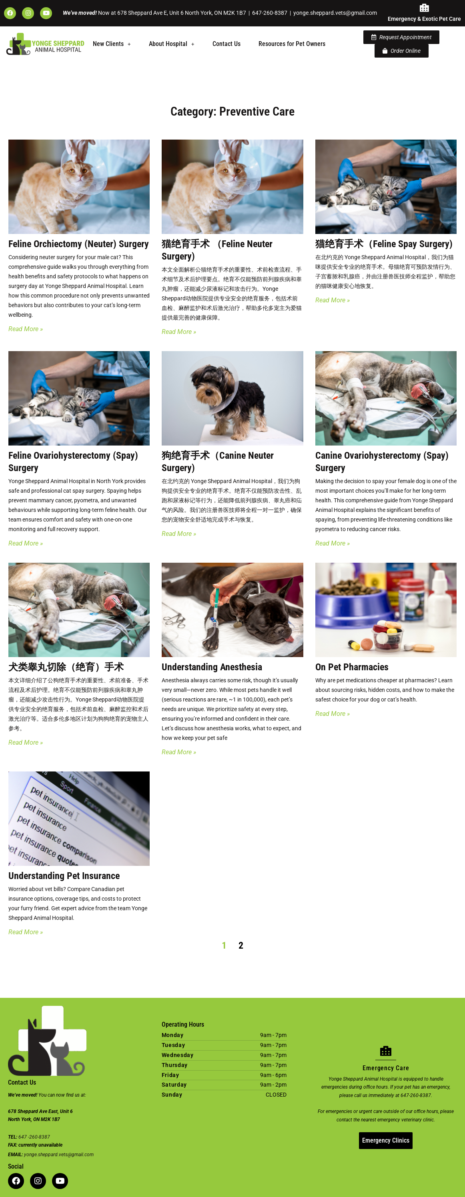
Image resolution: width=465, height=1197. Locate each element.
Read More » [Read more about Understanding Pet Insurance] (25, 932)
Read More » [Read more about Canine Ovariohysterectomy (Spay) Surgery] (332, 543)
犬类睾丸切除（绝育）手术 (66, 667)
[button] (112, 44)
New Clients (112, 44)
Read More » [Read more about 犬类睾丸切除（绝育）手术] (25, 742)
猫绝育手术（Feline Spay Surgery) (384, 244)
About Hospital (171, 44)
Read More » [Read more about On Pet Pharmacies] (332, 713)
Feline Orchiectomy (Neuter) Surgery (78, 244)
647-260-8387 (269, 13)
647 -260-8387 (34, 1137)
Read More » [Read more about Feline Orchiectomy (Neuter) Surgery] (25, 329)
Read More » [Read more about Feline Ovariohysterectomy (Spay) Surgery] (25, 543)
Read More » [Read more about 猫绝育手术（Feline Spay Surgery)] (332, 300)
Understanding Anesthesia (212, 667)
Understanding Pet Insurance (64, 875)
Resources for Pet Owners (292, 44)
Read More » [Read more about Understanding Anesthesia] (179, 752)
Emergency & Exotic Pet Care (424, 19)
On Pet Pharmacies (352, 667)
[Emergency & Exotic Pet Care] (425, 8)
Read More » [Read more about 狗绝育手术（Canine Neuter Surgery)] (179, 534)
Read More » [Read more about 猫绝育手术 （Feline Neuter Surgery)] (179, 332)
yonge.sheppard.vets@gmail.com (335, 13)
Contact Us (226, 44)
